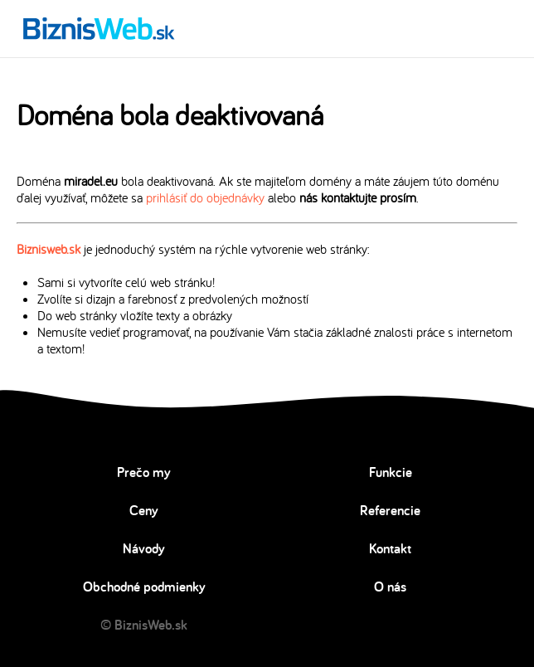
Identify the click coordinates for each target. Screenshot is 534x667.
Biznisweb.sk (48, 249)
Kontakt (390, 548)
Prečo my (144, 472)
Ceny (143, 510)
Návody (144, 548)
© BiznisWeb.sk (143, 625)
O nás (390, 586)
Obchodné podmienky (144, 586)
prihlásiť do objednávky (205, 197)
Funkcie (390, 472)
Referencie (390, 510)
